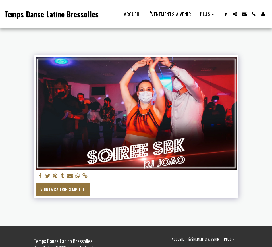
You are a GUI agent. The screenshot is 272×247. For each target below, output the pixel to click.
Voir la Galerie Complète (62, 189)
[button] (225, 14)
